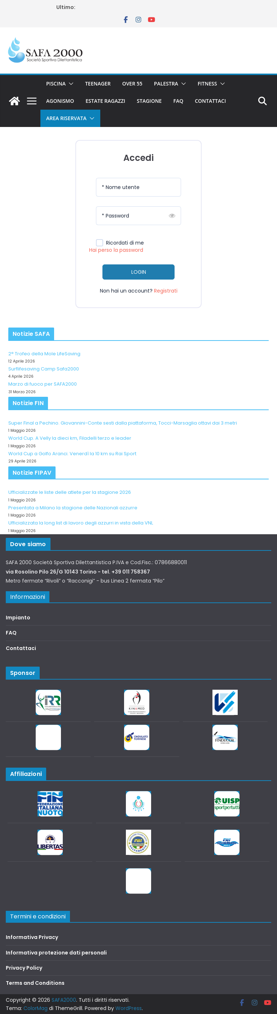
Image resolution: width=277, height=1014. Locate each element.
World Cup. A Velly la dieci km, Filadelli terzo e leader (69, 438)
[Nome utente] (138, 187)
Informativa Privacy (32, 937)
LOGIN (138, 272)
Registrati (165, 290)
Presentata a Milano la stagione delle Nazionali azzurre (72, 507)
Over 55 (132, 83)
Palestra (166, 83)
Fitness (207, 83)
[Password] (138, 215)
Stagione (149, 100)
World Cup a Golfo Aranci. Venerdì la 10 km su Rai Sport (72, 453)
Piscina (56, 83)
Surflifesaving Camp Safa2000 (43, 368)
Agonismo (60, 100)
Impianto (18, 617)
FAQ (178, 100)
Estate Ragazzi (105, 100)
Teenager (98, 83)
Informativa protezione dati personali (56, 952)
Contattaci (210, 100)
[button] (70, 84)
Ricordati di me (125, 243)
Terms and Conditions (35, 983)
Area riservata (66, 118)
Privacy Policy (24, 967)
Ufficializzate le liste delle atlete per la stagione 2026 (69, 492)
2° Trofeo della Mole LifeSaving (44, 353)
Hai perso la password (116, 250)
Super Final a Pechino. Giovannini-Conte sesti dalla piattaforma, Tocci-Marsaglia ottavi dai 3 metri (122, 423)
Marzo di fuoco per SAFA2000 (42, 384)
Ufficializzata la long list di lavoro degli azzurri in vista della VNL (80, 522)
